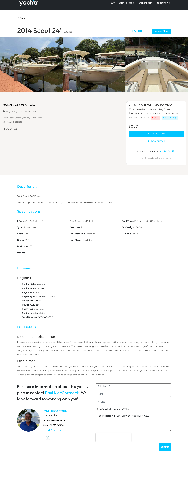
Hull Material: (77, 233)
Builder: (126, 233)
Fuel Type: (76, 221)
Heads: (21, 252)
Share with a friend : (148, 151)
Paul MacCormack (62, 392)
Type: (20, 227)
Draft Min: (23, 246)
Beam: (21, 240)
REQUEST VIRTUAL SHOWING (114, 408)
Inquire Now (161, 31)
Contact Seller (156, 133)
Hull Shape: (76, 240)
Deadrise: (75, 227)
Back (21, 18)
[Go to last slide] (4, 65)
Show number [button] (156, 141)
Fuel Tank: (128, 221)
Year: (20, 233)
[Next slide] (183, 65)
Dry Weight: (129, 227)
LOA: (20, 221)
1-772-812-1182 (55, 430)
